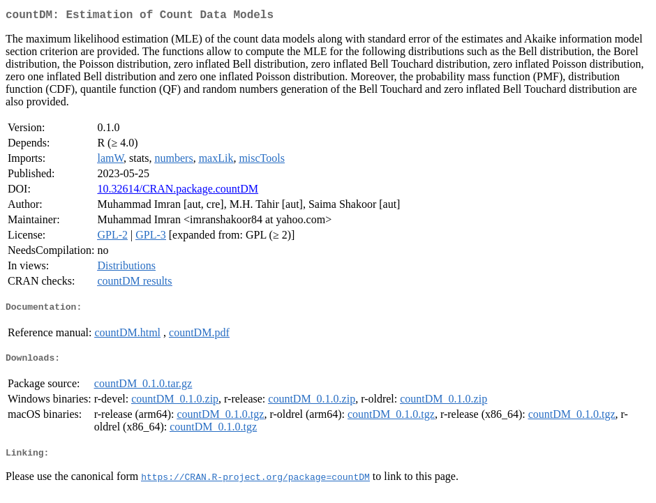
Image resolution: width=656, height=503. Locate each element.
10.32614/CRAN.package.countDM (177, 191)
